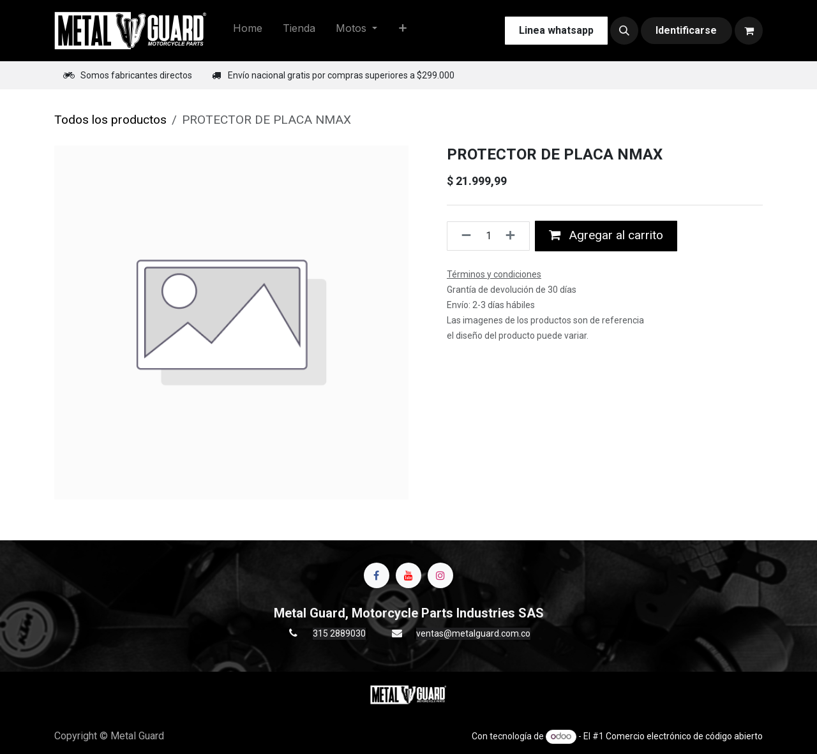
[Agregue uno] (514, 236)
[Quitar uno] (462, 236)
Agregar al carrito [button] (606, 235)
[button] (624, 31)
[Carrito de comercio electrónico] (749, 31)
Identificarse (686, 30)
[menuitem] (248, 30)
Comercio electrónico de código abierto (684, 736)
